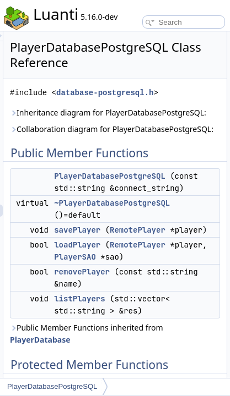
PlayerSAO (202, 317)
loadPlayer (163, 305)
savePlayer (163, 278)
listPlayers (165, 359)
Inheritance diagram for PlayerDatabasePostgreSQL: (145, 130)
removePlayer (167, 332)
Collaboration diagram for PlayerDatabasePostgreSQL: (145, 159)
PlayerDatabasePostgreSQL (52, 386)
